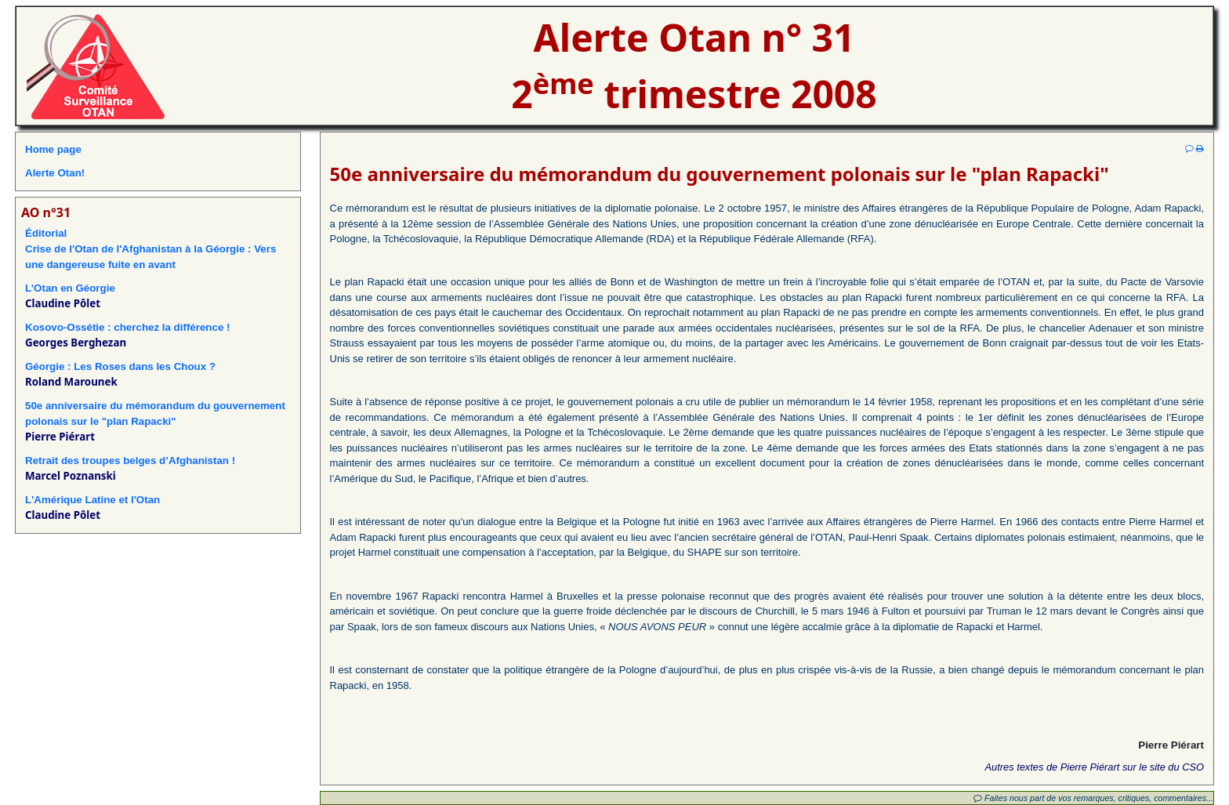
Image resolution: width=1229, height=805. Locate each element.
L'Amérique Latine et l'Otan (92, 500)
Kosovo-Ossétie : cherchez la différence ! (127, 327)
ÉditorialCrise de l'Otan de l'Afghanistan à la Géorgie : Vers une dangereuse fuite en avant (150, 248)
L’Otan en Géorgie (70, 288)
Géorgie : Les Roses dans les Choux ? (120, 366)
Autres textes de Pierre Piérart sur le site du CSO (1094, 767)
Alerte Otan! (55, 173)
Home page (53, 149)
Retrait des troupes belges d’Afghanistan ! (130, 460)
